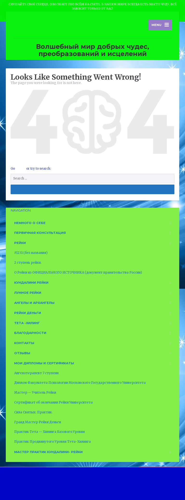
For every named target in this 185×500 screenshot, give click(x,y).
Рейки (20, 243)
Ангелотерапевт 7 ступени (36, 373)
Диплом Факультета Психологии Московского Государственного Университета (80, 383)
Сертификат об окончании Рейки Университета (53, 402)
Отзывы (22, 353)
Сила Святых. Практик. (33, 412)
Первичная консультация (40, 233)
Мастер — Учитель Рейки (35, 393)
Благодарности (30, 333)
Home (21, 169)
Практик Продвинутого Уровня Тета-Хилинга (52, 442)
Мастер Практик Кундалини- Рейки (48, 452)
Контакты (24, 343)
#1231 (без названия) (30, 253)
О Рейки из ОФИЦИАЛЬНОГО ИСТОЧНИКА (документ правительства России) (78, 272)
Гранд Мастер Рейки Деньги (37, 422)
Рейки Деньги (27, 313)
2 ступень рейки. (27, 263)
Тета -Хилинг (27, 323)
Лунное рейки (27, 293)
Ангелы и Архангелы (34, 303)
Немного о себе (30, 223)
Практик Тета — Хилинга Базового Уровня (49, 432)
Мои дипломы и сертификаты (44, 363)
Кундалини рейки (31, 282)
